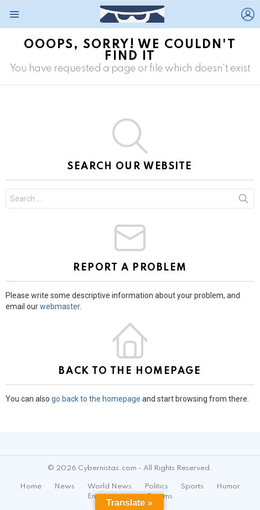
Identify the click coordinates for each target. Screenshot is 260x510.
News (64, 486)
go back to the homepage (96, 398)
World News (109, 486)
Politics (156, 486)
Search (243, 201)
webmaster (60, 306)
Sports (192, 486)
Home (30, 486)
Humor (228, 486)
